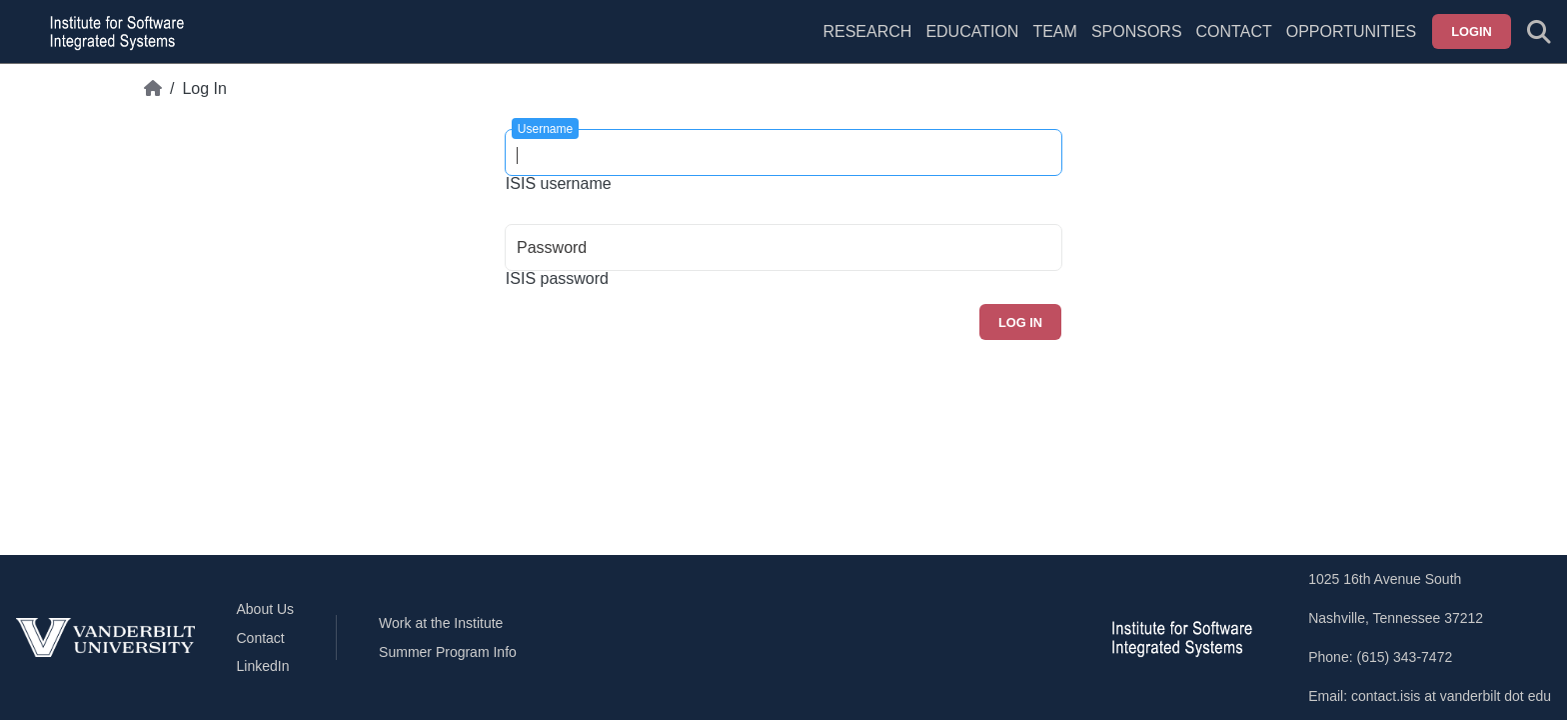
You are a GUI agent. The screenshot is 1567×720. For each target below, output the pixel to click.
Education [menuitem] (971, 31)
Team (1054, 31)
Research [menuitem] (866, 31)
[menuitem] (1054, 44)
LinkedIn (263, 666)
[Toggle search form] (1539, 32)
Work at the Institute (441, 623)
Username (545, 129)
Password (552, 247)
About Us (266, 609)
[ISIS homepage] (112, 32)
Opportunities (1351, 31)
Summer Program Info (448, 652)
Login (1471, 31)
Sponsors (1136, 31)
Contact (1234, 31)
